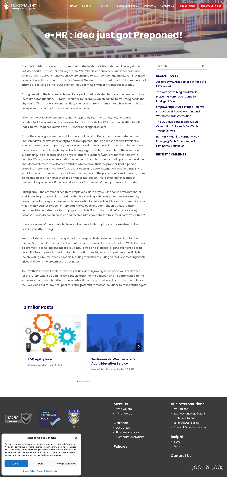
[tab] (77, 381)
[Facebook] (194, 467)
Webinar (178, 446)
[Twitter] (200, 467)
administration (39, 365)
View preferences (66, 463)
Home (73, 6)
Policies (120, 446)
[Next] (138, 346)
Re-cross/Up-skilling (186, 423)
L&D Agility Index (41, 359)
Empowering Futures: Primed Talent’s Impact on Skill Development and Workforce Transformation (180, 111)
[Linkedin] (220, 467)
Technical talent (184, 418)
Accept (16, 463)
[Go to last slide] (28, 346)
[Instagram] (207, 467)
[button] (76, 437)
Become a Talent (211, 6)
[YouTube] (214, 467)
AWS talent (180, 409)
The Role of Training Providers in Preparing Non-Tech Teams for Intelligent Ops (176, 96)
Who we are (124, 409)
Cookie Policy (29, 471)
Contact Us (167, 6)
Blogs (176, 441)
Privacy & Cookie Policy (47, 471)
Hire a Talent (187, 6)
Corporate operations (130, 437)
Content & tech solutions (189, 427)
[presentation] (52, 333)
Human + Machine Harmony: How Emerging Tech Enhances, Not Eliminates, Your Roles (178, 141)
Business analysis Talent (189, 413)
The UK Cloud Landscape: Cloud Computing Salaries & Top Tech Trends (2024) (177, 126)
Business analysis (127, 432)
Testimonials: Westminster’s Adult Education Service (113, 361)
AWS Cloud (123, 428)
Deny (41, 463)
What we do (124, 413)
